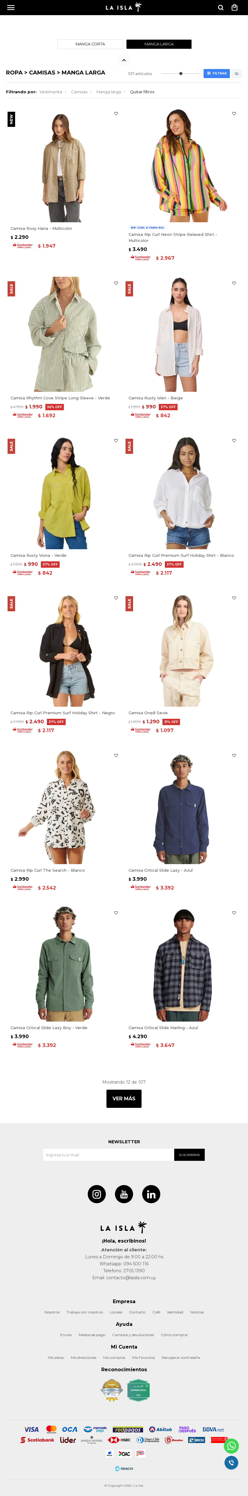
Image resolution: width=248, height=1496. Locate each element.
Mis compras (114, 1357)
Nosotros (52, 1312)
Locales (116, 1312)
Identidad (175, 1312)
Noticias (197, 1312)
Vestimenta (51, 91)
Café (156, 1312)
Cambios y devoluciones (133, 1335)
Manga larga (108, 91)
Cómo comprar (174, 1335)
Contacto (137, 1312)
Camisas (79, 91)
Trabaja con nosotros (85, 1312)
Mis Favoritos (143, 1357)
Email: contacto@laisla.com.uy (124, 1277)
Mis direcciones (83, 1357)
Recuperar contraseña (181, 1357)
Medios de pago (92, 1335)
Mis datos (56, 1357)
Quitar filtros (142, 91)
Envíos (66, 1335)
